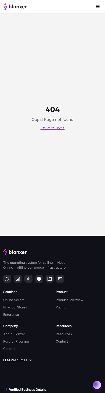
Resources (64, 334)
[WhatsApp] (7, 279)
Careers (9, 349)
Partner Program (16, 341)
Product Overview (69, 300)
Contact (62, 341)
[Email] (60, 279)
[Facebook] (39, 279)
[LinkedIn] (49, 279)
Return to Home (52, 128)
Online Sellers (13, 300)
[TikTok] (28, 279)
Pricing (61, 307)
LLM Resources (17, 360)
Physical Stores (15, 307)
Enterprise (11, 315)
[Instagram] (18, 279)
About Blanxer (14, 334)
